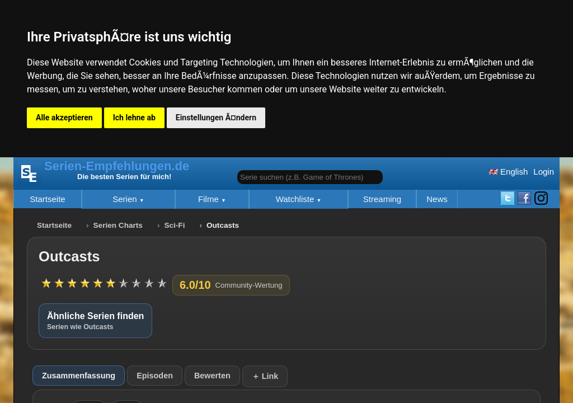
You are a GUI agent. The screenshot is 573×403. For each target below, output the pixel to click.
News (437, 199)
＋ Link (265, 376)
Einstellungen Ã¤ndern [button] (216, 117)
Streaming (382, 199)
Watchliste (296, 199)
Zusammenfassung (78, 375)
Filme (209, 199)
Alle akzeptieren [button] (64, 117)
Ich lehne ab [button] (134, 117)
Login (543, 171)
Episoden (155, 375)
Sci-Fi (174, 225)
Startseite (47, 199)
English (508, 171)
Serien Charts (118, 225)
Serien (125, 199)
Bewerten (212, 375)
